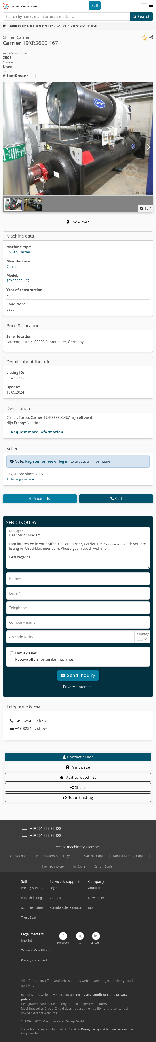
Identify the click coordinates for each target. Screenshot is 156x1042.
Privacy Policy (90, 1029)
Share (78, 787)
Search (141, 16)
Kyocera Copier (95, 856)
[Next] (148, 147)
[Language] (144, 5)
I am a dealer (26, 653)
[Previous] (7, 147)
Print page (78, 767)
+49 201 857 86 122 (45, 828)
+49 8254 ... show (28, 721)
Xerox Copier (19, 856)
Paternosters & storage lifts (56, 856)
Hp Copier (79, 866)
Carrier (12, 266)
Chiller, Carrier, (18, 252)
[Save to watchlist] (144, 38)
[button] (151, 5)
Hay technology (53, 866)
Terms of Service (116, 1029)
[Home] (31, 26)
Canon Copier (104, 866)
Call (116, 498)
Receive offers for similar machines (44, 659)
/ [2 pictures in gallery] (145, 208)
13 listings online (20, 479)
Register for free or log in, (47, 461)
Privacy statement (78, 686)
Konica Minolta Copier (129, 856)
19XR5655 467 (17, 280)
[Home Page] (4, 26)
